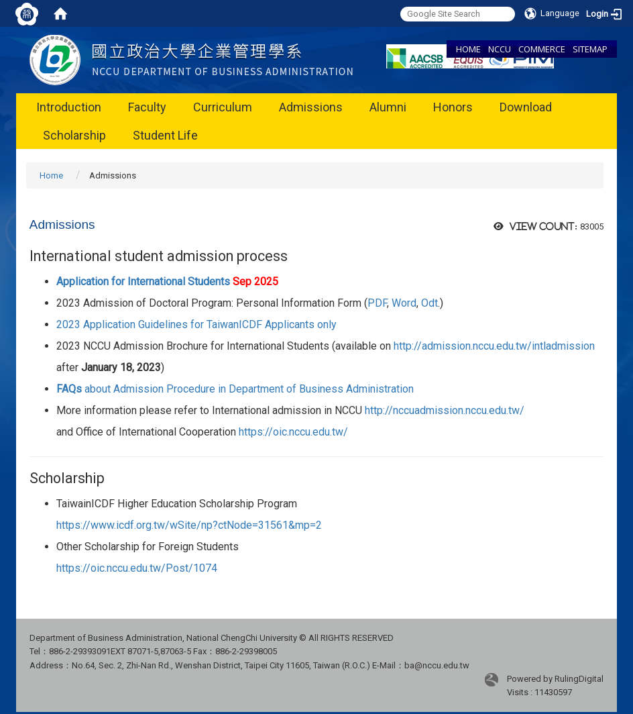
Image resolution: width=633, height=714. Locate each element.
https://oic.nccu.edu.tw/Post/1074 (136, 568)
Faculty (147, 107)
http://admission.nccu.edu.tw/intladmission (494, 346)
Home (51, 175)
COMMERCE (541, 49)
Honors (453, 107)
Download (526, 107)
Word (404, 303)
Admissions (311, 107)
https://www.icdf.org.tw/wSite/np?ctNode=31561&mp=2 (189, 525)
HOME (468, 49)
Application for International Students (167, 281)
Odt (429, 303)
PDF (377, 303)
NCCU (499, 49)
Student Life (165, 135)
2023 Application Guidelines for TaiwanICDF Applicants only (196, 324)
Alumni (387, 107)
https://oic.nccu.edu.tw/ (293, 431)
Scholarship (74, 135)
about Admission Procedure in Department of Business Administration (235, 388)
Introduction (68, 107)
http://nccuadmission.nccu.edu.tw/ (444, 410)
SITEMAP (590, 49)
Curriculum (222, 107)
